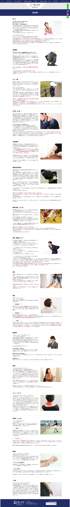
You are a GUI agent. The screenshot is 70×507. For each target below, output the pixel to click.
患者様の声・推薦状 (27, 1)
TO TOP (68, 504)
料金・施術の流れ (18, 1)
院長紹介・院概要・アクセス (45, 1)
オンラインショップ (64, 1)
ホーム (3, 1)
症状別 (36, 1)
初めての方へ (9, 1)
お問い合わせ (55, 1)
